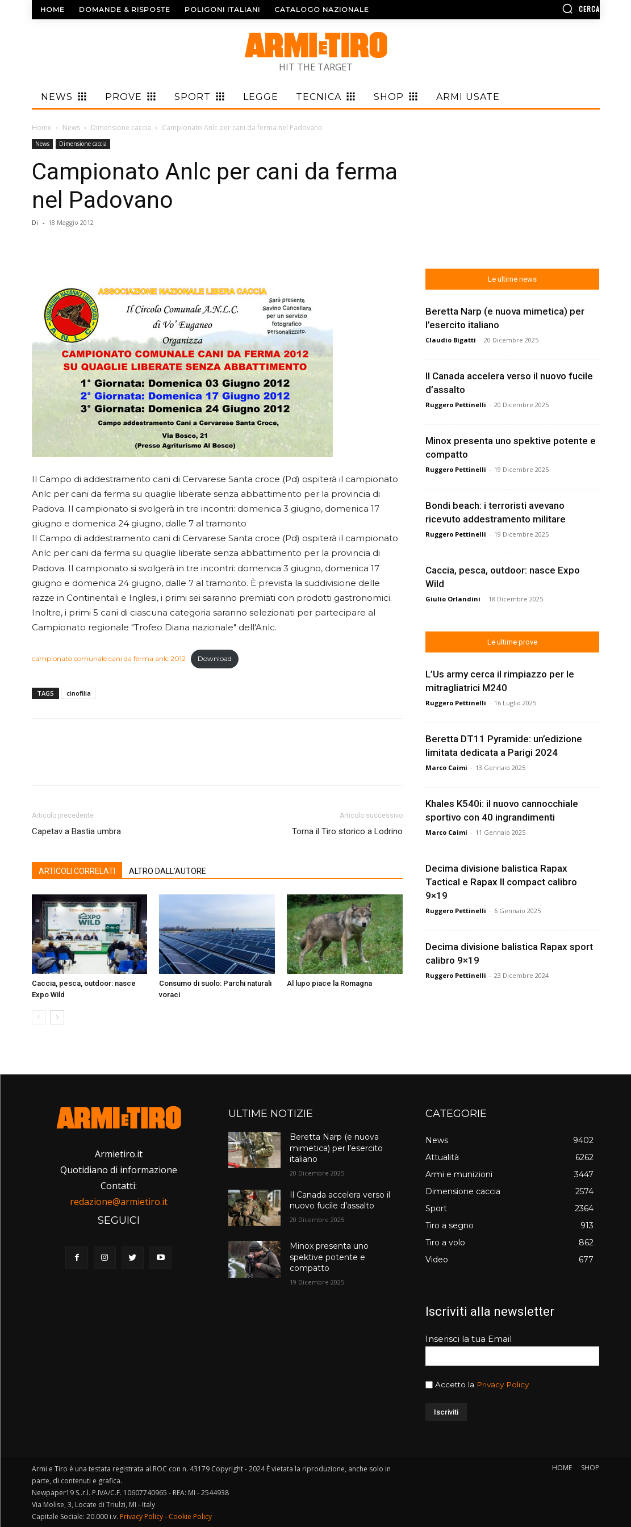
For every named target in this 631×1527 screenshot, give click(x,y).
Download (215, 658)
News (71, 127)
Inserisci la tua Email (468, 1338)
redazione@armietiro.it (119, 1201)
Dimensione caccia (121, 127)
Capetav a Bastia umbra (76, 831)
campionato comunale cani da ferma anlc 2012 (109, 658)
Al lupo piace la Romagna (329, 983)
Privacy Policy (503, 1384)
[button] (533, 8)
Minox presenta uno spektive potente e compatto (329, 1257)
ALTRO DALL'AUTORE (167, 871)
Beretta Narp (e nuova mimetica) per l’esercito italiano (336, 1148)
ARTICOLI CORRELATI (77, 871)
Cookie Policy (190, 1516)
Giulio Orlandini (452, 599)
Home (42, 127)
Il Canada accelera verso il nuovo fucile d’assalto (340, 1200)
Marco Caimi (446, 767)
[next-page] (57, 1017)
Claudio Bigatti (450, 340)
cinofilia (78, 693)
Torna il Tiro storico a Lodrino (347, 831)
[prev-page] (39, 1017)
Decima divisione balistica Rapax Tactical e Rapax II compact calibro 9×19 (501, 882)
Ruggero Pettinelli (455, 404)
